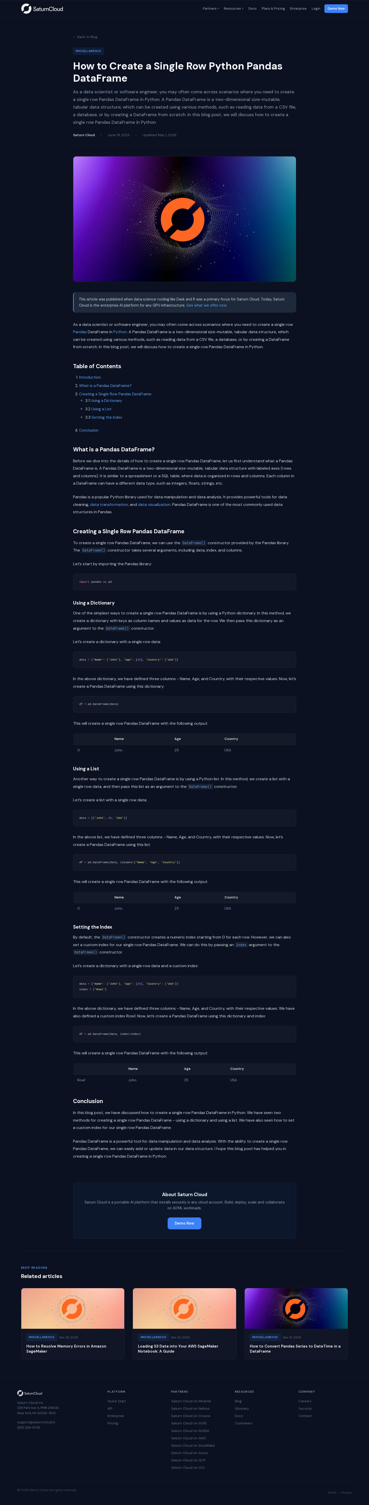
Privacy (346, 1493)
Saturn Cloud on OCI (188, 1467)
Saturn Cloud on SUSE (189, 1423)
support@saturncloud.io (36, 1422)
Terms (332, 1493)
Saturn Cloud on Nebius (190, 1408)
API (110, 1408)
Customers (243, 1423)
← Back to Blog (85, 37)
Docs (252, 8)
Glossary (242, 1408)
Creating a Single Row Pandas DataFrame (115, 394)
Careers (304, 1401)
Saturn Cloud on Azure (189, 1453)
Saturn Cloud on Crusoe (190, 1416)
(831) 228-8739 (28, 1427)
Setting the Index (107, 417)
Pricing (113, 1423)
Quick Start (117, 1401)
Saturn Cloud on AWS (188, 1438)
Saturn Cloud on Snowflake (193, 1445)
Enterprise (298, 8)
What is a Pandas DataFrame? (105, 385)
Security (305, 1408)
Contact (305, 1416)
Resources (232, 8)
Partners (209, 8)
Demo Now (336, 8)
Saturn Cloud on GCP (188, 1460)
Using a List (101, 409)
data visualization (154, 504)
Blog (238, 1401)
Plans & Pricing (273, 8)
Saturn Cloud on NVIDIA (190, 1431)
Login (315, 8)
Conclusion (88, 430)
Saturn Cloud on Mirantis (191, 1401)
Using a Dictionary (106, 400)
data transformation (109, 504)
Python (120, 331)
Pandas (80, 331)
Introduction (90, 377)
